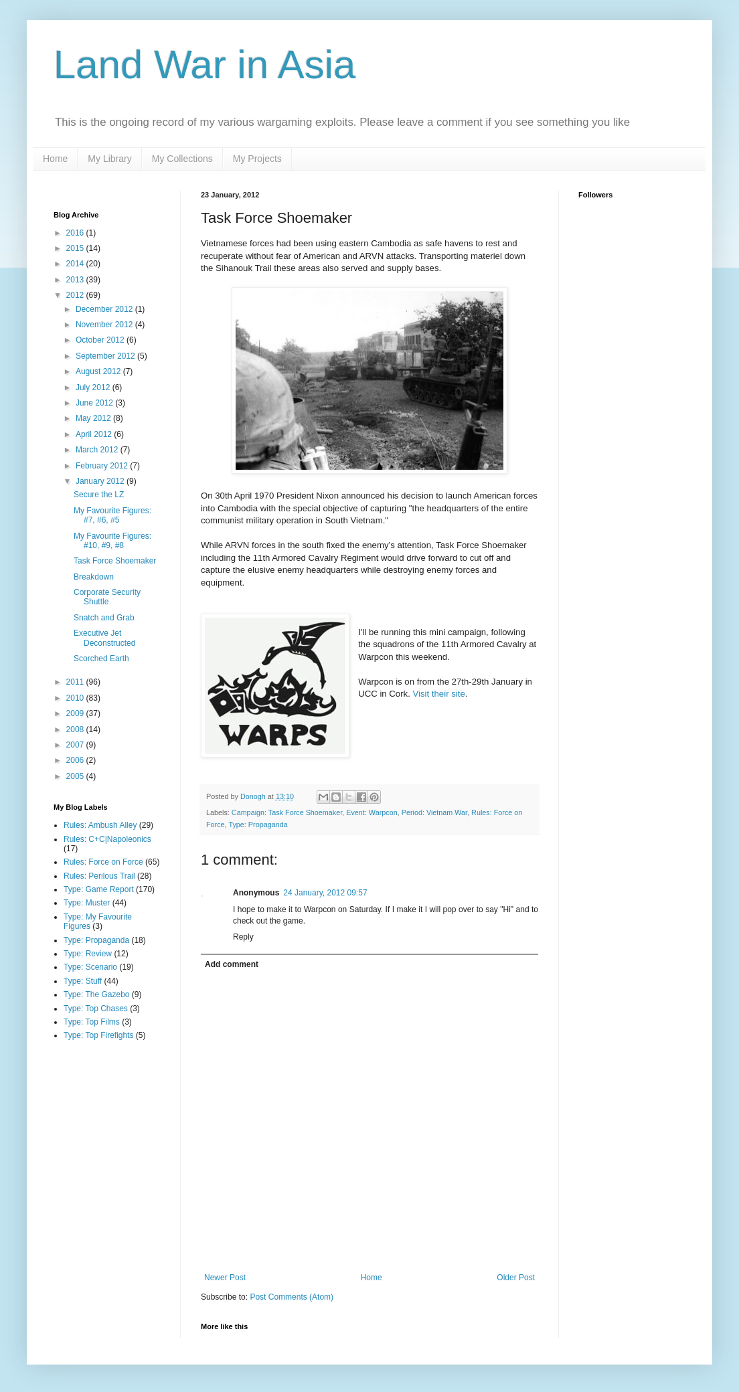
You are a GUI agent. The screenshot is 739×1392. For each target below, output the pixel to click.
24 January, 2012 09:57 (325, 892)
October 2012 (101, 340)
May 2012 (94, 418)
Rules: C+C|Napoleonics (107, 839)
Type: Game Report (99, 889)
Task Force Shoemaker (115, 561)
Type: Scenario (90, 967)
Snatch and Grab (104, 617)
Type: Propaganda (257, 824)
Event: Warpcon (371, 812)
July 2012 (94, 387)
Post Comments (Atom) (291, 1297)
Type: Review (88, 953)
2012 (76, 295)
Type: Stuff (83, 981)
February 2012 (103, 465)
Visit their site (439, 694)
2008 (76, 729)
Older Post (516, 1277)
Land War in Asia (204, 64)
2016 (76, 233)
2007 (76, 745)
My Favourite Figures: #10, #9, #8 (112, 540)
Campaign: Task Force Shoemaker (287, 812)
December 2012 (105, 309)
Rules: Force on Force (103, 862)
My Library (109, 158)
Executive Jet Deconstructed (104, 637)
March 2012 (98, 449)
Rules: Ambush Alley (100, 825)
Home (55, 158)
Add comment (231, 964)
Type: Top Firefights (99, 1035)
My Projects (257, 158)
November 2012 (105, 324)
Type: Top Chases (96, 1008)
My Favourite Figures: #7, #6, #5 (112, 515)
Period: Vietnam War (434, 812)
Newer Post (225, 1277)
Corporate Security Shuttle (107, 597)
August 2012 (99, 371)
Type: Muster (87, 902)
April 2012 (95, 434)
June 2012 (95, 403)
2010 (76, 698)
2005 (76, 776)
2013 (76, 279)
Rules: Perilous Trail (99, 876)
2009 (76, 713)
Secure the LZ (99, 494)
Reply (243, 937)
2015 (76, 248)
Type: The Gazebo (97, 994)
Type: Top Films (92, 1022)
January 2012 (101, 481)
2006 (76, 760)
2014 (76, 263)
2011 (76, 682)
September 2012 (106, 356)
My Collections (182, 158)
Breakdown (94, 577)
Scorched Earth (101, 658)
